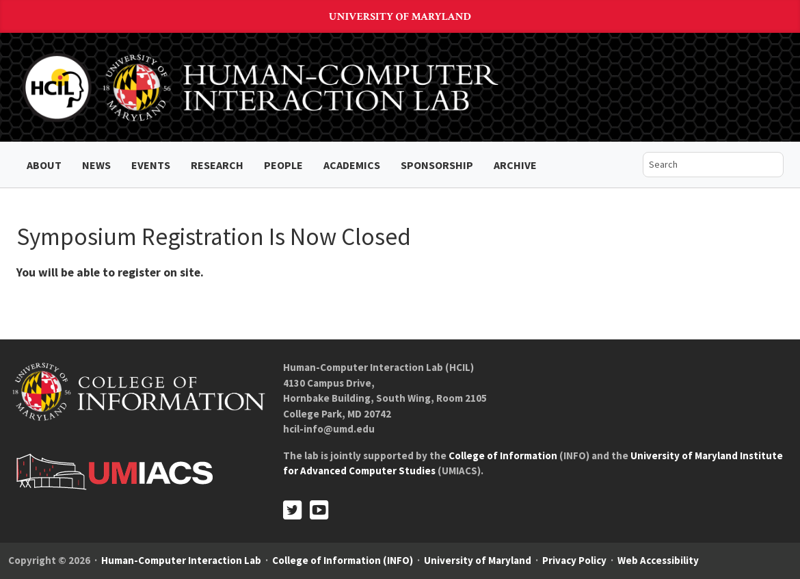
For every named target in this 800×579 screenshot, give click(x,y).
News (96, 165)
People (283, 165)
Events (150, 165)
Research (217, 165)
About (44, 165)
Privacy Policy (574, 560)
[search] (703, 164)
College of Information (503, 455)
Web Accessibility (658, 560)
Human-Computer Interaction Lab (181, 560)
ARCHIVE (515, 165)
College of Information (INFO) (342, 560)
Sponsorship (437, 165)
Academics (351, 165)
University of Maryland (400, 17)
